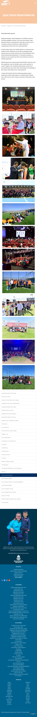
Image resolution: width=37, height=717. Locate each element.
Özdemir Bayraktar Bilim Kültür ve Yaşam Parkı (18, 612)
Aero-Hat (9, 704)
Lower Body (27, 702)
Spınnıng (28, 698)
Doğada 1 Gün (5, 434)
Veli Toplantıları (5, 502)
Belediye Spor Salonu (18, 600)
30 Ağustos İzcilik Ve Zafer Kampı (9, 393)
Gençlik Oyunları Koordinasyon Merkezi (18, 604)
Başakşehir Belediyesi (18, 569)
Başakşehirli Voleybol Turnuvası (9, 417)
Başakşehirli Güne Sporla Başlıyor (9, 413)
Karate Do (9, 695)
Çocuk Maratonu (5, 427)
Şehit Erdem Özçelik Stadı (18, 619)
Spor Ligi (3, 471)
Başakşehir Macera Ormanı (8, 410)
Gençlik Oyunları (5, 451)
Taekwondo (9, 690)
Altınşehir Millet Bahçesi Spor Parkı (18, 587)
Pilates (9, 688)
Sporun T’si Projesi (6, 495)
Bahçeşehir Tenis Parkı (19, 598)
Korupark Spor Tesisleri (18, 609)
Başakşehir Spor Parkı (18, 597)
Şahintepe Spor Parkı (18, 614)
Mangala (9, 702)
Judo (28, 693)
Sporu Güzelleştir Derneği (7, 488)
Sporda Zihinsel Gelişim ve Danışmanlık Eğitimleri (12, 482)
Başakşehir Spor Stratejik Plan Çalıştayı (10, 420)
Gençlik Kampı (5, 448)
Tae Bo (27, 701)
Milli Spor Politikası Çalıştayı (8, 461)
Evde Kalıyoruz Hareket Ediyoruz (9, 441)
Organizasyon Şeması (18, 574)
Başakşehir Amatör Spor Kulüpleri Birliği (10, 403)
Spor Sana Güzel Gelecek (7, 475)
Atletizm (28, 687)
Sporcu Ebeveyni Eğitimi (7, 478)
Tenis (28, 685)
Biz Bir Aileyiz (4, 424)
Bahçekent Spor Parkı (18, 590)
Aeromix (28, 696)
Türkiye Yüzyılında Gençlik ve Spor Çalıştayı (11, 499)
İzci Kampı (4, 458)
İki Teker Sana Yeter (6, 454)
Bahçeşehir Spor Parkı (18, 593)
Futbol (9, 682)
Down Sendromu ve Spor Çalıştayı (9, 430)
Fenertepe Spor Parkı (18, 601)
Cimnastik (28, 688)
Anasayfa (3, 26)
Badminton (27, 690)
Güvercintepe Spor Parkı (18, 603)
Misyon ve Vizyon (18, 572)
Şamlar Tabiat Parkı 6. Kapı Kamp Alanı (18, 617)
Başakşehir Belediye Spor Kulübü (9, 407)
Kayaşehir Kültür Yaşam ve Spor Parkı (18, 608)
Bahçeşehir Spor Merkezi (18, 592)
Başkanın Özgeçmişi (18, 575)
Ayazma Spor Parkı (18, 589)
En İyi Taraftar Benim (6, 437)
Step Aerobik (9, 699)
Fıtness (9, 685)
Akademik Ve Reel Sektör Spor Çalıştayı (10, 400)
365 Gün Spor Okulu (6, 396)
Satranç (9, 687)
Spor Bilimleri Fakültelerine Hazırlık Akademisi (12, 468)
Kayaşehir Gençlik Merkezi (18, 606)
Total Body (9, 691)
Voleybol (9, 684)
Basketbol (28, 682)
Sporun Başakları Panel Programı (9, 492)
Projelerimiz (9, 26)
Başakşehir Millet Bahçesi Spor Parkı (18, 595)
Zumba (27, 699)
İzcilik (9, 698)
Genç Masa (4, 444)
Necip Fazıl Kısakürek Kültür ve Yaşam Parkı (18, 611)
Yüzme (27, 684)
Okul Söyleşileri (5, 465)
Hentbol (28, 695)
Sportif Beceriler (9, 696)
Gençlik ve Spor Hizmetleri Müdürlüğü (18, 571)
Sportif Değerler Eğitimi (7, 485)
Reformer (9, 701)
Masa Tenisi (27, 691)
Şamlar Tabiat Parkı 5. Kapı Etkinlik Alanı (18, 615)
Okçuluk (9, 693)
